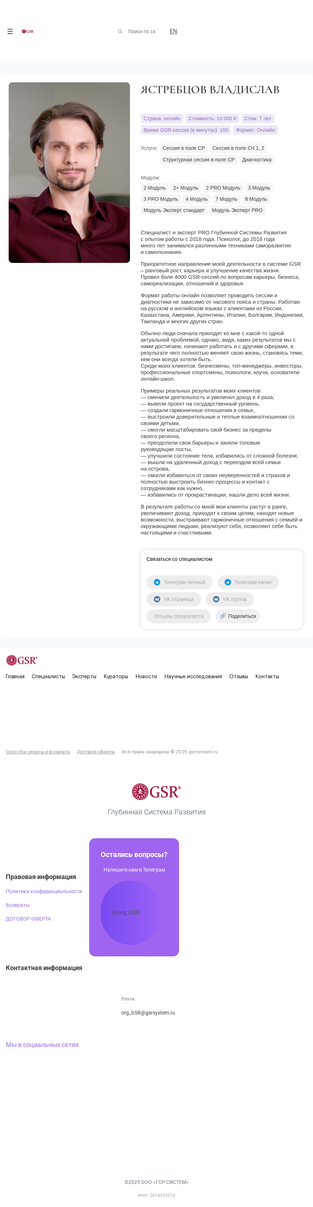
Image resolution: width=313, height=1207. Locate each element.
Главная (15, 676)
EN (173, 31)
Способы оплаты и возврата (38, 751)
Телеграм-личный (179, 582)
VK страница (174, 599)
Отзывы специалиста (179, 616)
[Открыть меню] (10, 31)
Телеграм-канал (248, 582)
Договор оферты (96, 751)
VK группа (230, 599)
